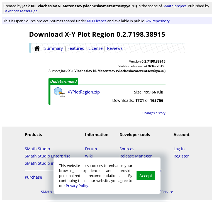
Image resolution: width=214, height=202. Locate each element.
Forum (91, 148)
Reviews (115, 48)
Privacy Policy (77, 185)
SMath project (174, 5)
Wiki (89, 156)
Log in (179, 148)
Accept (145, 175)
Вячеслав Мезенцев (20, 10)
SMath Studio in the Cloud (49, 163)
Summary (53, 48)
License (95, 48)
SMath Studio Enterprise (47, 156)
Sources (127, 148)
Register (181, 156)
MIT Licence (96, 20)
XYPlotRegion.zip (84, 92)
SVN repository (157, 20)
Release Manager (136, 156)
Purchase (33, 177)
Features (75, 48)
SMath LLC (50, 191)
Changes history (154, 113)
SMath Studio (37, 148)
